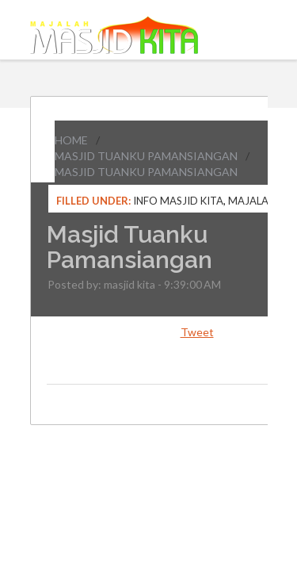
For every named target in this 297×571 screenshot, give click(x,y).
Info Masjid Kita (178, 200)
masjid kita (129, 284)
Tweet (197, 332)
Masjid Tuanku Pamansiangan (146, 156)
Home (71, 140)
